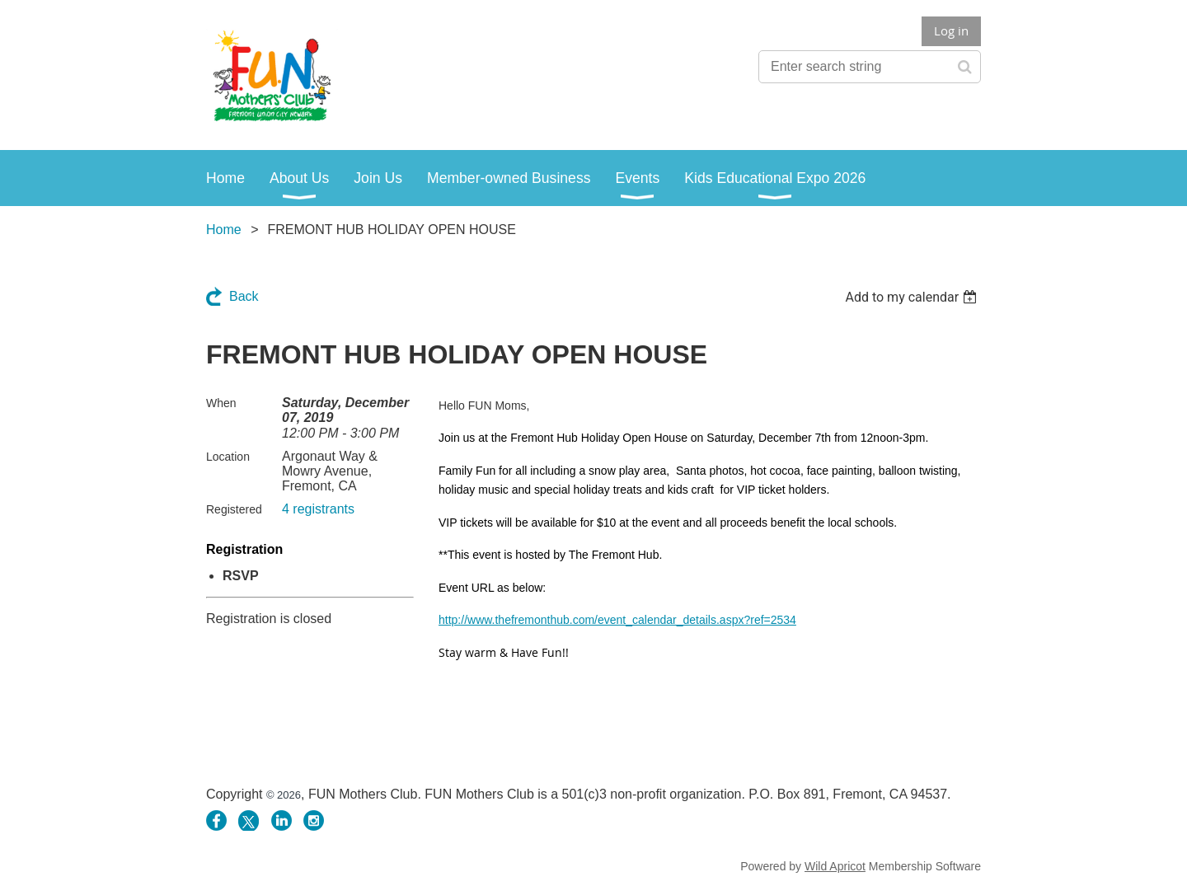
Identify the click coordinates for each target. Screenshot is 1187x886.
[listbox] (913, 297)
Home (224, 230)
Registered (234, 509)
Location (228, 456)
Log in (951, 30)
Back (244, 296)
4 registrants (318, 509)
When (221, 403)
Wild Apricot (835, 866)
